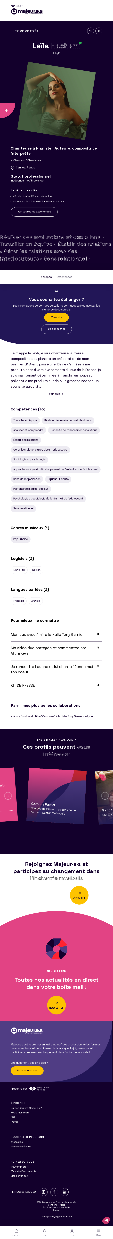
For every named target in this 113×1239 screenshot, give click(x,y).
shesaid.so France (21, 1147)
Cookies (56, 1210)
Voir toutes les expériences (34, 212)
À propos (46, 277)
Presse (14, 1122)
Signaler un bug (19, 1176)
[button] (8, 796)
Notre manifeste (20, 1113)
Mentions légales (56, 1205)
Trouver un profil (20, 1167)
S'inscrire (56, 317)
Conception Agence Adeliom (56, 1217)
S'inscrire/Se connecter (24, 1171)
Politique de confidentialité (56, 1208)
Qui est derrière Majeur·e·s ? (26, 1108)
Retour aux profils (25, 31)
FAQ (13, 1117)
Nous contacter (27, 1070)
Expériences (64, 277)
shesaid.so (17, 1142)
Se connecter (56, 329)
